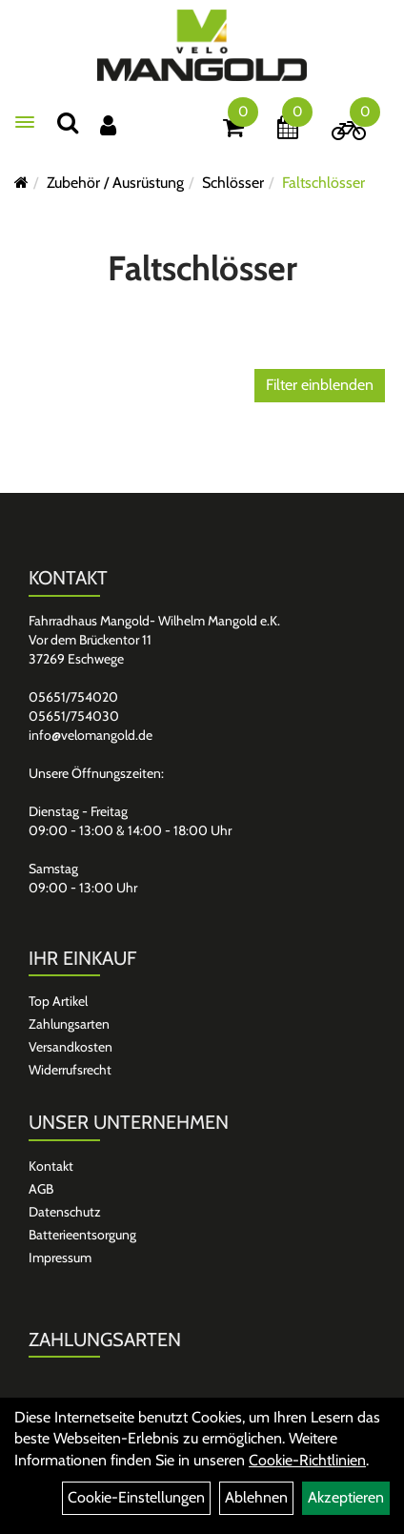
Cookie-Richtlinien (307, 1460)
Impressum (60, 1257)
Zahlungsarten (69, 1024)
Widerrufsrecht (70, 1069)
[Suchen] (68, 122)
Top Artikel (58, 1001)
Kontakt (51, 1166)
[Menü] (25, 122)
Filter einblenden (320, 385)
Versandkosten (70, 1046)
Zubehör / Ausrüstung (115, 183)
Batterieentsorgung (82, 1234)
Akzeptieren (346, 1497)
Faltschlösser (323, 183)
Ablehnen (256, 1497)
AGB (41, 1188)
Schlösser (233, 183)
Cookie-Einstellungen (136, 1497)
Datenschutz (65, 1211)
